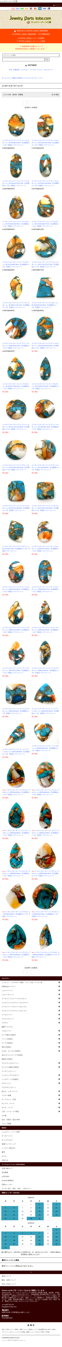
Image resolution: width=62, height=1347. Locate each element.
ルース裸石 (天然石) (15, 78)
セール (4, 1156)
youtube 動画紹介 (8, 1180)
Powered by (13, 1340)
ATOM (47, 1332)
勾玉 (10, 70)
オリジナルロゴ (7, 1140)
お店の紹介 (6, 1176)
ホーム (4, 78)
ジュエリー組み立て (9, 1148)
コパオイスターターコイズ (33, 78)
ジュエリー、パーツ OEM (11, 1132)
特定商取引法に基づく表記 (47, 1329)
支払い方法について (8, 1329)
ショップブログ (35, 1332)
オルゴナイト (48, 70)
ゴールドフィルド (36, 70)
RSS (42, 1332)
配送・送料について (21, 1329)
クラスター (25, 70)
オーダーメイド (7, 1136)
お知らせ (5, 1160)
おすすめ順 (7, 94)
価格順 (14, 94)
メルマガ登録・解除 (23, 1332)
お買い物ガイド (7, 1168)
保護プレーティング (9, 1144)
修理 (3, 1152)
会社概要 (5, 1172)
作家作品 (16, 70)
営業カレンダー (7, 1184)
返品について (33, 1329)
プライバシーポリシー (9, 1332)
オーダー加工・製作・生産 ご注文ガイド (16, 1188)
